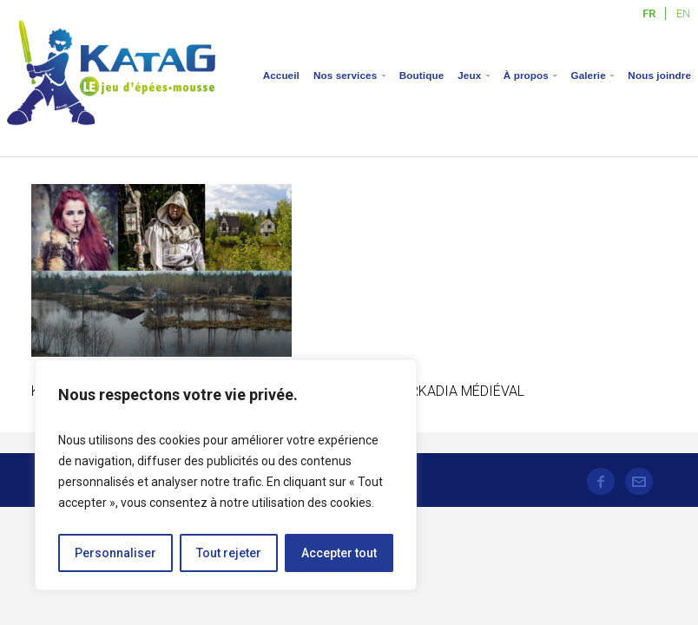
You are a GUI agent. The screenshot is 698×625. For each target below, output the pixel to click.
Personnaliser (115, 553)
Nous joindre (659, 75)
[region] (226, 474)
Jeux (469, 75)
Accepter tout (339, 553)
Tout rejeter (228, 553)
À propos (526, 75)
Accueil (281, 75)
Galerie (587, 75)
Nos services (345, 75)
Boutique (421, 75)
